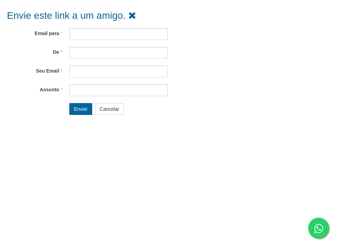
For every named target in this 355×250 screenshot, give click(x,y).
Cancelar (109, 109)
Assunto (51, 89)
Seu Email (49, 71)
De (57, 52)
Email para (48, 33)
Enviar (81, 109)
